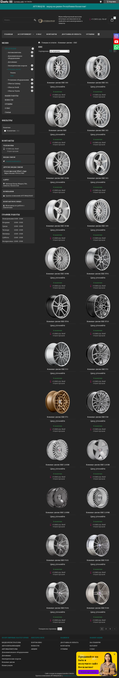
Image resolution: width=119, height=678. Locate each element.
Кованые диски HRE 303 (97, 130)
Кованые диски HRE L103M (57, 465)
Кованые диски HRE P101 (58, 560)
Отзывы (90, 34)
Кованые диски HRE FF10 (98, 321)
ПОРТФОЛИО (36, 642)
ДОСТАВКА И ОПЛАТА (69, 642)
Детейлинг (12, 62)
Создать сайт (19, 2)
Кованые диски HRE (57, 130)
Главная (8, 34)
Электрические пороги (17, 66)
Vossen (13, 73)
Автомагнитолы (14, 52)
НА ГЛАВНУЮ (95, 642)
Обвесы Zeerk (13, 87)
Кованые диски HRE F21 (97, 369)
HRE (12, 76)
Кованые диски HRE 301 (97, 83)
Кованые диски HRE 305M (57, 226)
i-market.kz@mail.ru (13, 161)
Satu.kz (71, 673)
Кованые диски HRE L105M (98, 465)
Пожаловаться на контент (73, 676)
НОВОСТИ (9, 100)
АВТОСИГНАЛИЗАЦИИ (11, 646)
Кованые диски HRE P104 (58, 608)
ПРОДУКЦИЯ (10, 49)
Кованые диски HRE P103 (98, 560)
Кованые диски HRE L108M (57, 512)
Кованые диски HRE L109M (98, 512)
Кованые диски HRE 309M (57, 274)
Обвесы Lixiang (14, 83)
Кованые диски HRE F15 (57, 369)
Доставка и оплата (71, 34)
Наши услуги (7, 665)
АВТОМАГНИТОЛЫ (9, 649)
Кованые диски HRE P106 (98, 608)
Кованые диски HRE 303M (57, 178)
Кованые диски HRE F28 (97, 417)
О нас (39, 34)
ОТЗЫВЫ (8, 104)
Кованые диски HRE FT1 (57, 417)
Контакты (51, 34)
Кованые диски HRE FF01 (98, 274)
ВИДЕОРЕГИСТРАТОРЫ (11, 642)
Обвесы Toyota (14, 91)
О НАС (7, 108)
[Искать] (35, 20)
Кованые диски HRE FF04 (58, 321)
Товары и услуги (49, 43)
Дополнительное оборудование (15, 57)
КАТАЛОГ (93, 646)
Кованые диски (65, 43)
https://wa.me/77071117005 (14, 173)
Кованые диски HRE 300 (57, 83)
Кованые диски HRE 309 (97, 226)
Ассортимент (24, 34)
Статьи (8, 112)
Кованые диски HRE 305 (97, 178)
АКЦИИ (34, 649)
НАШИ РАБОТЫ (11, 96)
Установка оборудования (18, 80)
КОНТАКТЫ (65, 646)
